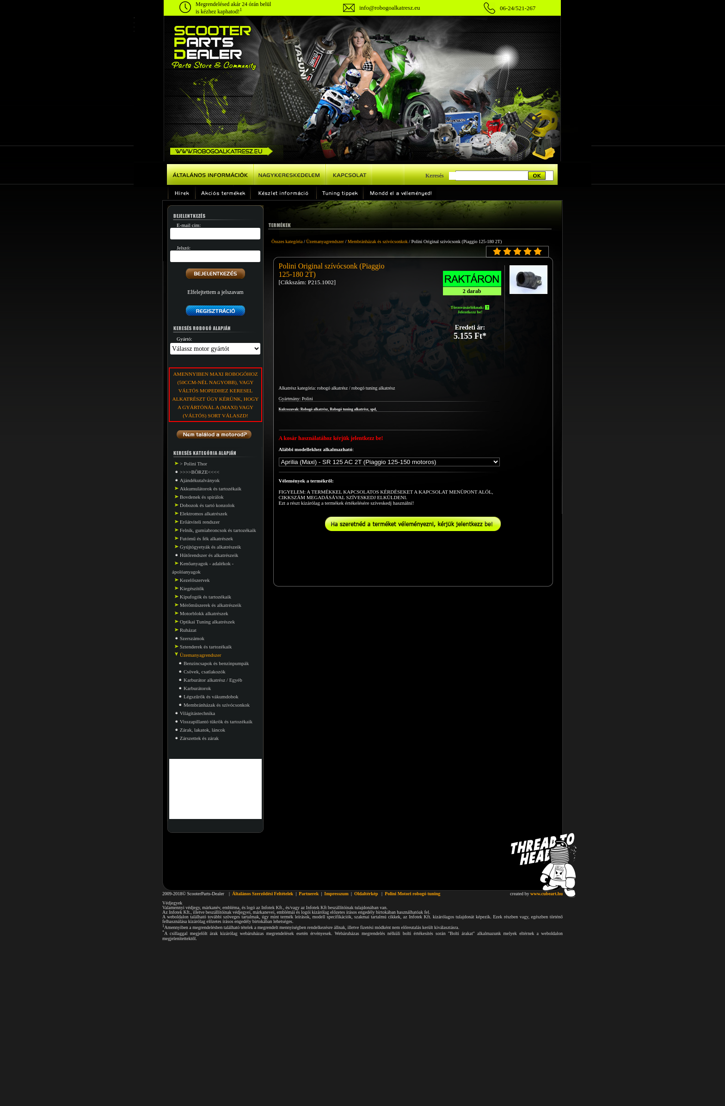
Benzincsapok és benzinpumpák (216, 663)
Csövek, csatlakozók (204, 671)
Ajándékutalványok (200, 480)
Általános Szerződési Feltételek (262, 893)
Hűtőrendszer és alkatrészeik (209, 555)
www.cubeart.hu (546, 893)
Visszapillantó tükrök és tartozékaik (216, 721)
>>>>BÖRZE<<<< (200, 472)
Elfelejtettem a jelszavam (215, 292)
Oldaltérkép (366, 893)
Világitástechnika (197, 713)
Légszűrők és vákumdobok (211, 696)
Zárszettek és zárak (199, 738)
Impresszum (336, 893)
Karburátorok (197, 688)
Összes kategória (286, 241)
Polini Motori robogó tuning (412, 893)
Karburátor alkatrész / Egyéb (213, 680)
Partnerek (309, 893)
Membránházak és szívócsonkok (217, 705)
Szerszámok (192, 638)
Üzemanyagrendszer (325, 241)
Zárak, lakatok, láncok (202, 730)
